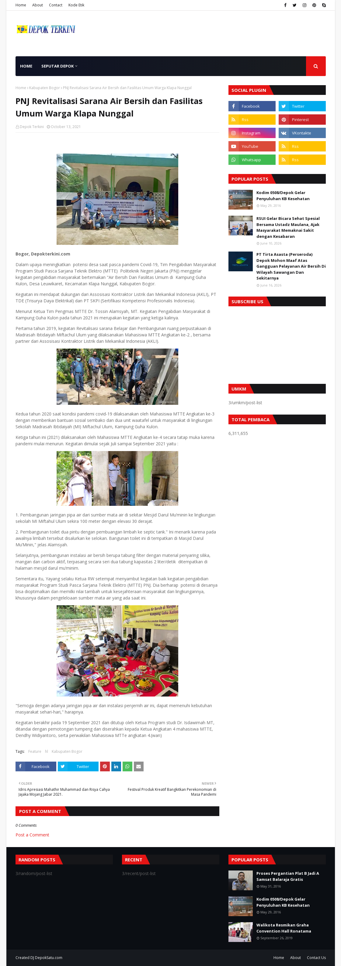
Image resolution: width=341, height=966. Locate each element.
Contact (55, 5)
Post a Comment (32, 835)
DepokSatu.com (48, 957)
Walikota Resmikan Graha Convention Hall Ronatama (283, 928)
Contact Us (316, 957)
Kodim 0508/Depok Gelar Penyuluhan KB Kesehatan (283, 195)
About (37, 5)
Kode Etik (76, 5)
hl (46, 751)
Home (21, 5)
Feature (34, 751)
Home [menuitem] (26, 66)
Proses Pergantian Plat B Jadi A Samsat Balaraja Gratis (287, 876)
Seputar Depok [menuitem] (57, 66)
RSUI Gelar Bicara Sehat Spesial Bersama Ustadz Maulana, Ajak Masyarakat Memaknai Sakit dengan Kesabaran (288, 227)
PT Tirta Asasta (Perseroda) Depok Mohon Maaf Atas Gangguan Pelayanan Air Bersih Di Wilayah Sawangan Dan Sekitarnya (291, 266)
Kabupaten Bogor (44, 87)
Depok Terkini (32, 126)
